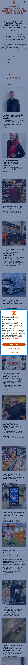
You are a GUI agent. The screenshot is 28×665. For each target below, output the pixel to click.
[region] (14, 332)
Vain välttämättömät (14, 348)
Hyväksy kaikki (14, 344)
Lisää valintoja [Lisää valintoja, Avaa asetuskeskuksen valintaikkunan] (14, 352)
